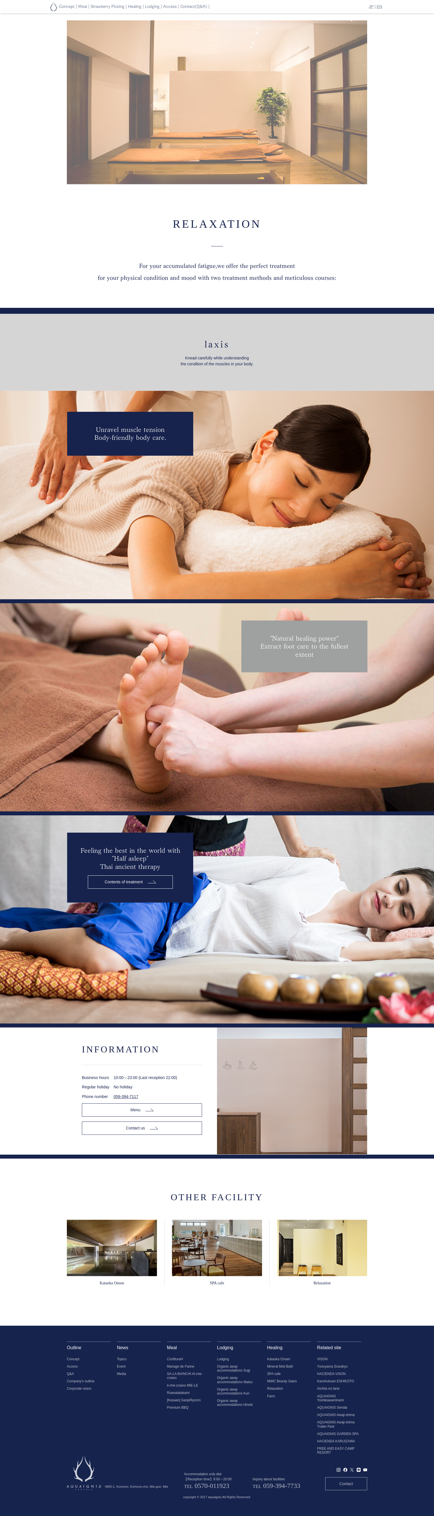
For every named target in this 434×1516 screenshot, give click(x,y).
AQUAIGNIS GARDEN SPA (337, 1434)
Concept (73, 1359)
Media (121, 1374)
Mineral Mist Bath (280, 1366)
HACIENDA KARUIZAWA (336, 1441)
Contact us (142, 1128)
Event (121, 1366)
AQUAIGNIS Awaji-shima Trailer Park (336, 1424)
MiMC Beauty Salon (282, 1381)
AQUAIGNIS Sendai (332, 1408)
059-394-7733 (281, 1485)
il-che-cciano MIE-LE (182, 1385)
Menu (142, 1110)
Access (72, 1366)
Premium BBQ (177, 1408)
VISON (322, 1359)
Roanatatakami (178, 1393)
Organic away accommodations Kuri (233, 1391)
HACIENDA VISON (331, 1374)
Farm (271, 1396)
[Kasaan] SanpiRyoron (184, 1400)
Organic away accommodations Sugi (233, 1368)
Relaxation (275, 1389)
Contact (346, 1483)
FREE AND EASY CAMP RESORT (335, 1451)
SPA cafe (274, 1374)
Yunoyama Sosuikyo (332, 1366)
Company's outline (80, 1381)
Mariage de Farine (180, 1366)
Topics (122, 1359)
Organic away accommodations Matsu (235, 1380)
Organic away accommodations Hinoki (235, 1403)
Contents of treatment (130, 882)
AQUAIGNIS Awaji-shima (336, 1415)
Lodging (223, 1359)
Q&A (70, 1374)
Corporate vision (79, 1389)
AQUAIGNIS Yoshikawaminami (330, 1398)
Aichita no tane (328, 1389)
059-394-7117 (126, 1096)
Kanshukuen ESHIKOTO (335, 1381)
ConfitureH (175, 1359)
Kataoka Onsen (278, 1359)
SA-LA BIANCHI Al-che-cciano (185, 1376)
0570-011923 (212, 1485)
